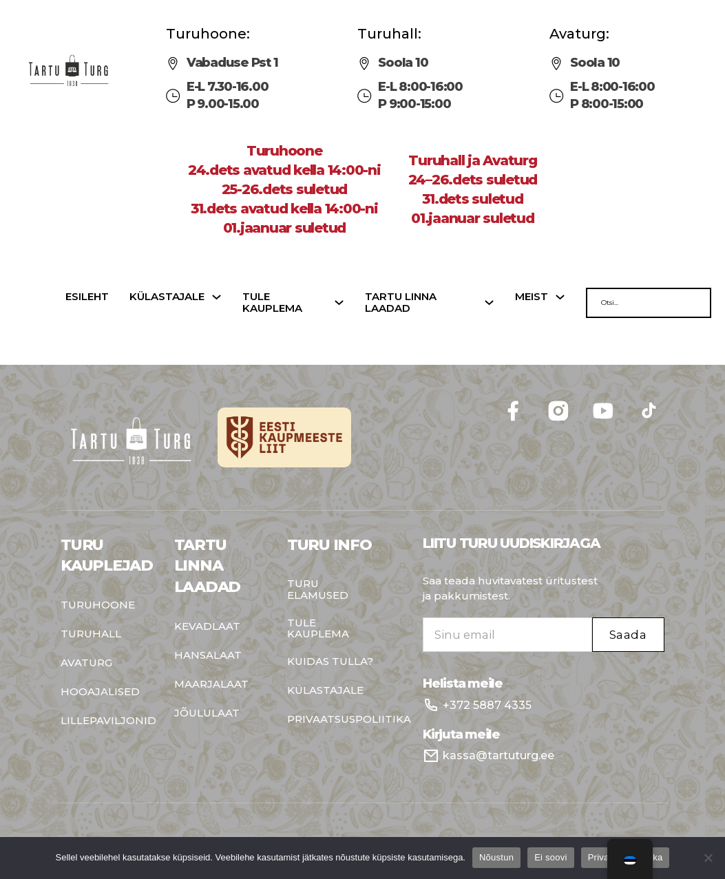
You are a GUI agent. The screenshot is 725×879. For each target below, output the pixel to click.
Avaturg (86, 663)
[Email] (507, 634)
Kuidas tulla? (330, 662)
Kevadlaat (207, 627)
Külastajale (166, 297)
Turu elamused (317, 589)
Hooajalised (100, 692)
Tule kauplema (272, 302)
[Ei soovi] (708, 858)
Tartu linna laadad (401, 302)
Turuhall (91, 634)
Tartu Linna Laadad (207, 566)
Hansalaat (208, 655)
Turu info (329, 545)
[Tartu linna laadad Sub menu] (489, 302)
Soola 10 (403, 62)
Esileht (87, 297)
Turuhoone (98, 605)
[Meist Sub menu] (560, 297)
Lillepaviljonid (107, 721)
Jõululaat (207, 713)
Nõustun (496, 857)
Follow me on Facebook (664, 394)
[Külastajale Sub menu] (216, 297)
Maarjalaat (211, 684)
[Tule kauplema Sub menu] (339, 302)
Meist (531, 297)
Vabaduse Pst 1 (232, 62)
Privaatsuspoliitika (334, 720)
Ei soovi (550, 857)
